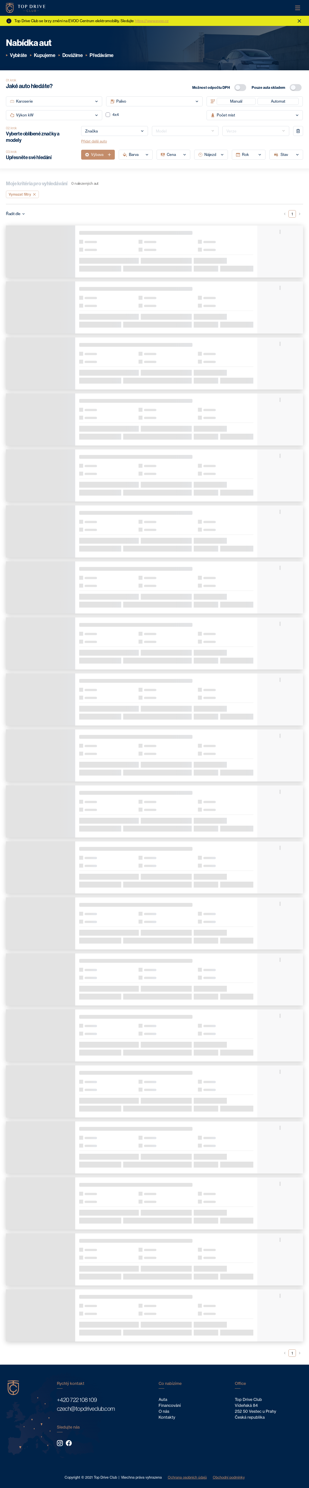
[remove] (298, 131)
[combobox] (114, 131)
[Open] (142, 131)
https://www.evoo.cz (151, 21)
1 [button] (292, 213)
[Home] (26, 8)
